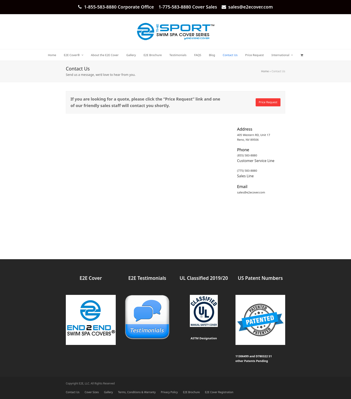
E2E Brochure (191, 392)
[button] (302, 55)
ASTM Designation (203, 338)
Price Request (268, 102)
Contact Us (72, 392)
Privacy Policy (169, 392)
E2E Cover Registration (219, 392)
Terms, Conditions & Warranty (137, 392)
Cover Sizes (92, 392)
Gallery (108, 392)
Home (265, 71)
